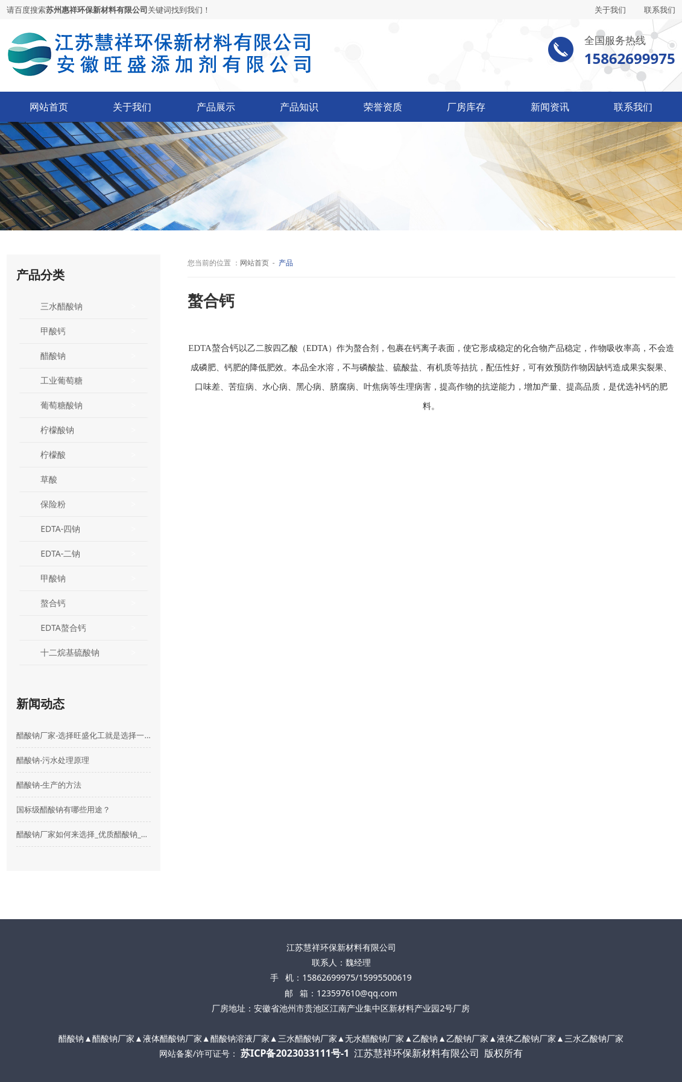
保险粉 (53, 504)
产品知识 (299, 106)
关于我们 (610, 9)
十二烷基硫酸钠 (69, 652)
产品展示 (216, 106)
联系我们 (659, 9)
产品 (286, 263)
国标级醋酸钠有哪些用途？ (63, 809)
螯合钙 (53, 603)
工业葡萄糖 (61, 380)
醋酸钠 (53, 355)
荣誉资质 (383, 106)
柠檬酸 (53, 454)
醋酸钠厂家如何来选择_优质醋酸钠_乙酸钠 (83, 834)
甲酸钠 (53, 578)
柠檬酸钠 (57, 429)
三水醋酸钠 (61, 306)
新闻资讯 (550, 106)
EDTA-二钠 (60, 553)
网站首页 (49, 106)
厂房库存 (466, 106)
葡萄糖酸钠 (61, 405)
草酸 (48, 479)
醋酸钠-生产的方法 (48, 784)
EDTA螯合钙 (63, 627)
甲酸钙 (53, 331)
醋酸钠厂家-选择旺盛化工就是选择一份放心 (83, 735)
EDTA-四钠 (60, 528)
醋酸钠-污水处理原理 (52, 760)
